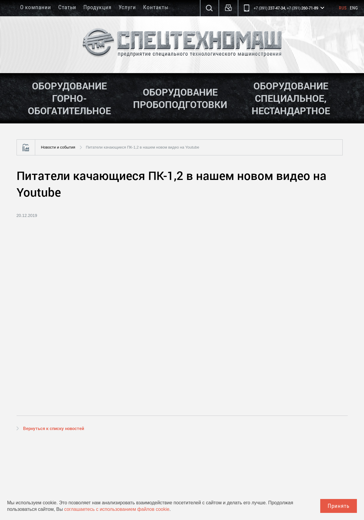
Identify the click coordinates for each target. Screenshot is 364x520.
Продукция (97, 7)
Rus (343, 8)
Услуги (127, 7)
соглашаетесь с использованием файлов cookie (116, 509)
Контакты (156, 7)
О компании (35, 7)
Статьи (67, 7)
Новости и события (58, 147)
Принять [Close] (339, 506)
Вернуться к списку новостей (53, 428)
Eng (354, 8)
